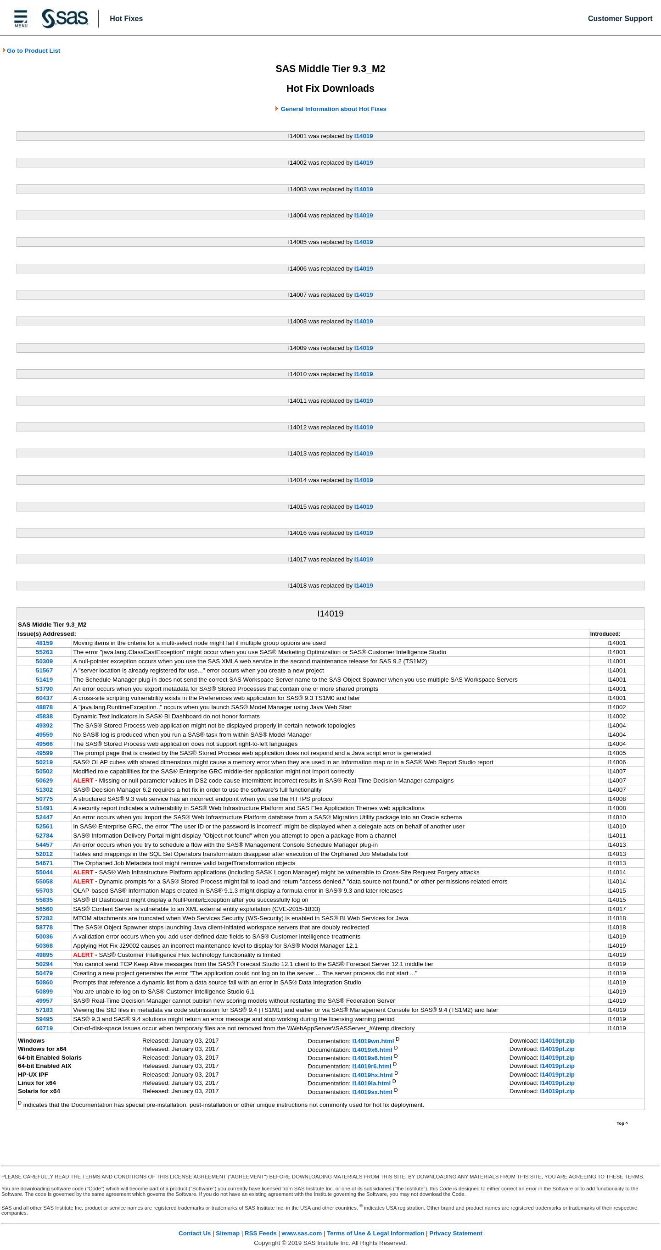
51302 (44, 789)
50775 (44, 798)
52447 (44, 817)
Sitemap (228, 1233)
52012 (44, 853)
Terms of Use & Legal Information (375, 1233)
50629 (44, 780)
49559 (44, 734)
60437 (44, 697)
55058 (44, 881)
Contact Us (195, 1233)
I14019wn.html (373, 1041)
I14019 (363, 136)
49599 (44, 753)
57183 (44, 1009)
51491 (44, 808)
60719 (44, 1028)
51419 (44, 679)
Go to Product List (31, 50)
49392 (44, 725)
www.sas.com (302, 1233)
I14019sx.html (372, 1092)
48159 (44, 642)
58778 (44, 927)
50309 (44, 661)
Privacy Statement (455, 1233)
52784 (44, 835)
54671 (44, 863)
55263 (44, 652)
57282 (44, 918)
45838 (44, 716)
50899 (44, 991)
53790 (44, 688)
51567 (44, 670)
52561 (44, 826)
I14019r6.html (371, 1066)
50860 (44, 982)
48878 (44, 707)
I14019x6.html (372, 1049)
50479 (44, 973)
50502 (44, 771)
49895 (44, 954)
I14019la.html (371, 1083)
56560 (44, 909)
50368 (44, 945)
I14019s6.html (372, 1058)
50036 (44, 936)
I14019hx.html (372, 1075)
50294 (44, 964)
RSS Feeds (261, 1233)
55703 (44, 890)
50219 (44, 762)
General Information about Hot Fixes (334, 109)
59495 (44, 1019)
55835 (44, 899)
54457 (44, 844)
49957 (44, 1000)
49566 (44, 743)
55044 (44, 872)
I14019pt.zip (557, 1040)
